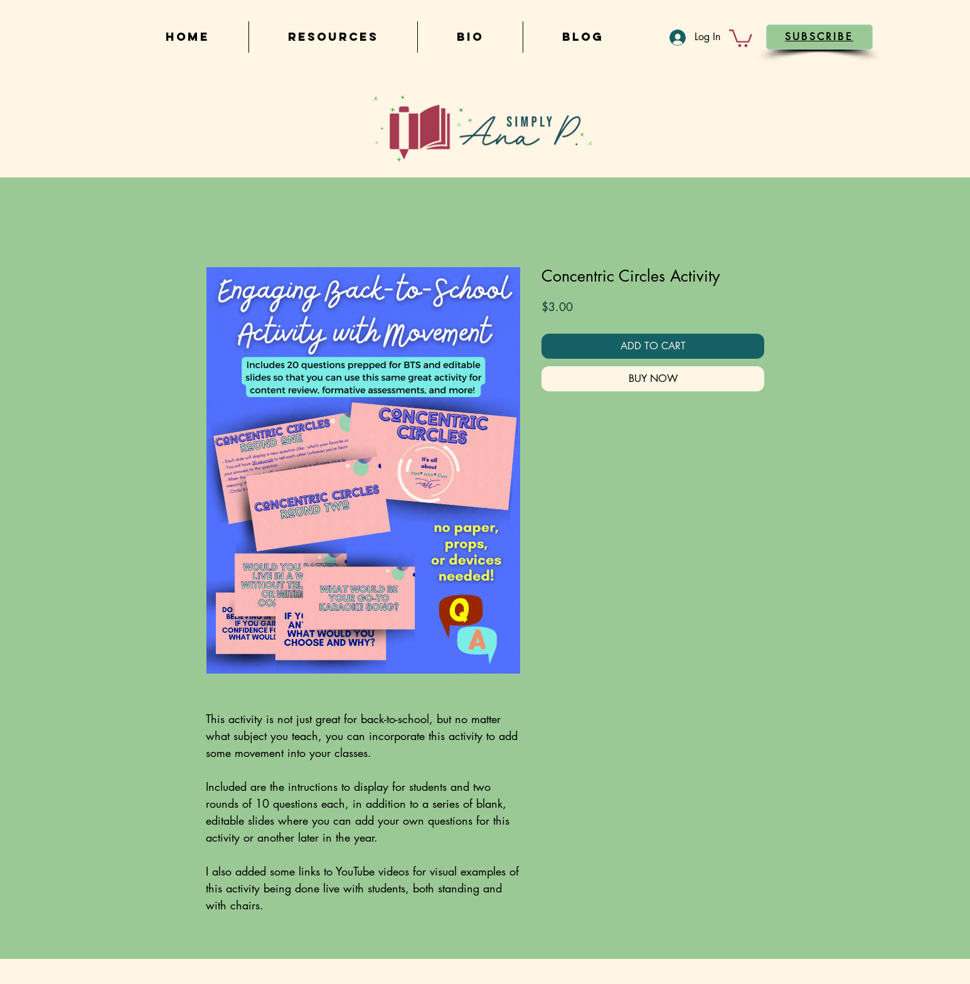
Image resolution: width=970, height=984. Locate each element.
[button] (740, 37)
